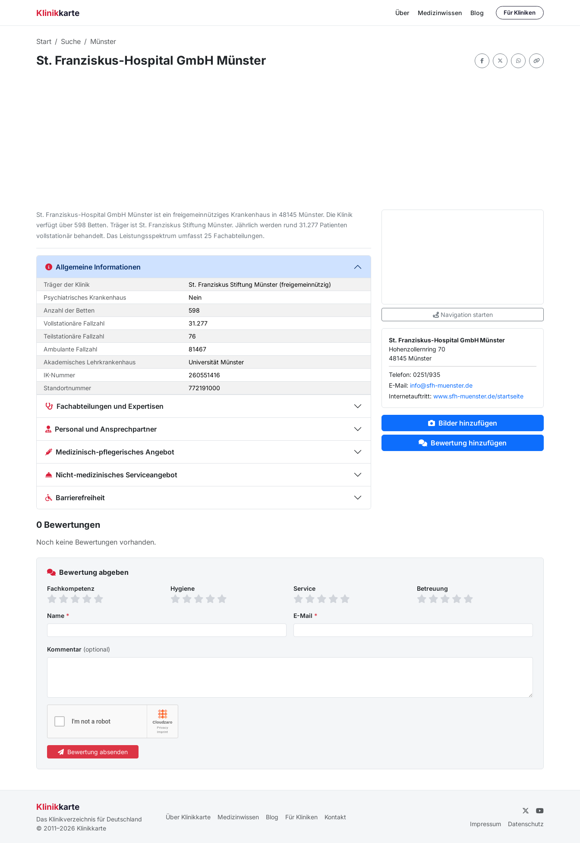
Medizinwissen (440, 12)
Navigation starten (463, 314)
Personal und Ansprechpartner (101, 429)
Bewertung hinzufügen (463, 443)
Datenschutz (526, 823)
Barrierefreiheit (75, 497)
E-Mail (305, 615)
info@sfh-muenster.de (441, 385)
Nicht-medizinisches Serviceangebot (111, 474)
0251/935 (426, 374)
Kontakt (335, 817)
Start (43, 41)
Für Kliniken (520, 12)
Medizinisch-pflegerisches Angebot (109, 452)
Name (58, 615)
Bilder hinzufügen (462, 423)
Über (402, 12)
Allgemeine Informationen (93, 267)
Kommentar (78, 649)
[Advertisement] (290, 138)
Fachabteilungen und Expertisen (104, 406)
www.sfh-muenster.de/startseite (478, 396)
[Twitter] (525, 810)
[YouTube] (540, 810)
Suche (71, 41)
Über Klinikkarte (188, 817)
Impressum (485, 823)
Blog (477, 12)
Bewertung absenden (93, 751)
